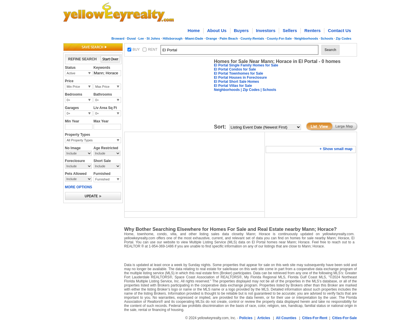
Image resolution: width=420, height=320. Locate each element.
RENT (153, 50)
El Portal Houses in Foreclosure (240, 77)
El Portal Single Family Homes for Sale (246, 65)
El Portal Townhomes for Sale (238, 73)
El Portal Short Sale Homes (236, 82)
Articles (263, 318)
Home (194, 30)
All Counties (286, 318)
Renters (312, 30)
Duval (131, 38)
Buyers (241, 30)
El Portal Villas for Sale (233, 86)
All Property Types (80, 140)
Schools (327, 38)
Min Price (73, 86)
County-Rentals (252, 38)
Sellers (290, 30)
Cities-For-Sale (344, 318)
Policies (245, 318)
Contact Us (339, 30)
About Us (217, 30)
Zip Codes (343, 38)
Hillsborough (173, 38)
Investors (266, 30)
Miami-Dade (194, 38)
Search (330, 50)
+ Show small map (335, 149)
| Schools (268, 90)
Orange (211, 38)
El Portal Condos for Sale (235, 69)
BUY (136, 50)
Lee (141, 38)
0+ (69, 100)
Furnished (102, 179)
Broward (118, 38)
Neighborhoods (306, 38)
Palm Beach (229, 38)
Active (71, 73)
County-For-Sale (279, 38)
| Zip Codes (250, 90)
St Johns (153, 38)
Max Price (102, 86)
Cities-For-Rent (315, 318)
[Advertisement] (168, 95)
